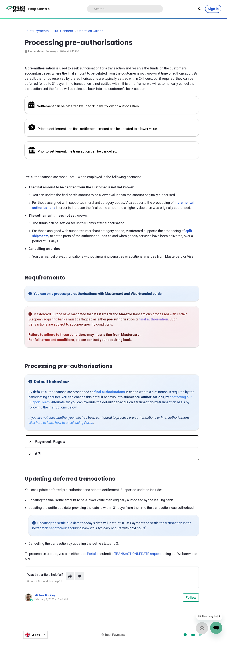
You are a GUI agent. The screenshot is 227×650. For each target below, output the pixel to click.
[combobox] (35, 635)
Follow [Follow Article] (191, 598)
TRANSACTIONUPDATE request (138, 554)
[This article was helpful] (70, 576)
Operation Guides (90, 31)
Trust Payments (37, 31)
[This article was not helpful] (79, 576)
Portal (91, 554)
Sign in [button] (213, 9)
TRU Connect (63, 31)
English (32, 635)
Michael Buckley (45, 595)
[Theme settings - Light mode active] (199, 9)
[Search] (125, 9)
